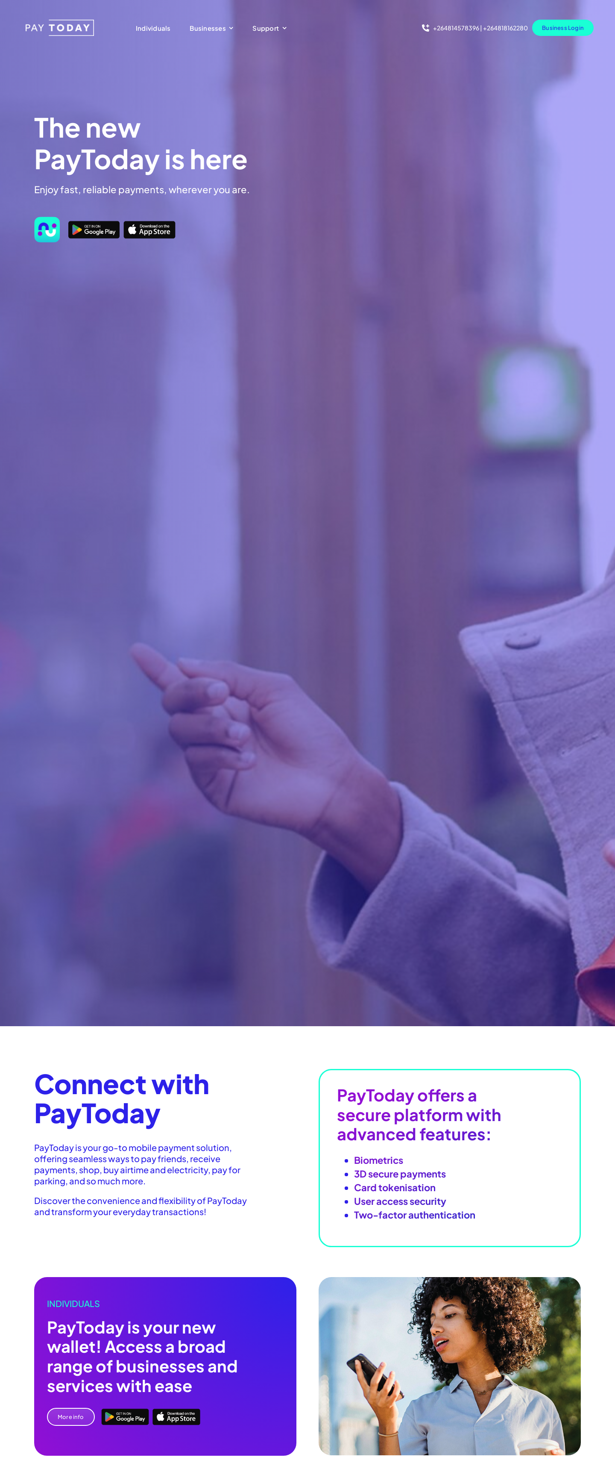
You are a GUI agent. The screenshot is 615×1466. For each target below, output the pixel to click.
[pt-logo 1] (60, 22)
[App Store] (149, 223)
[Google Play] (94, 223)
